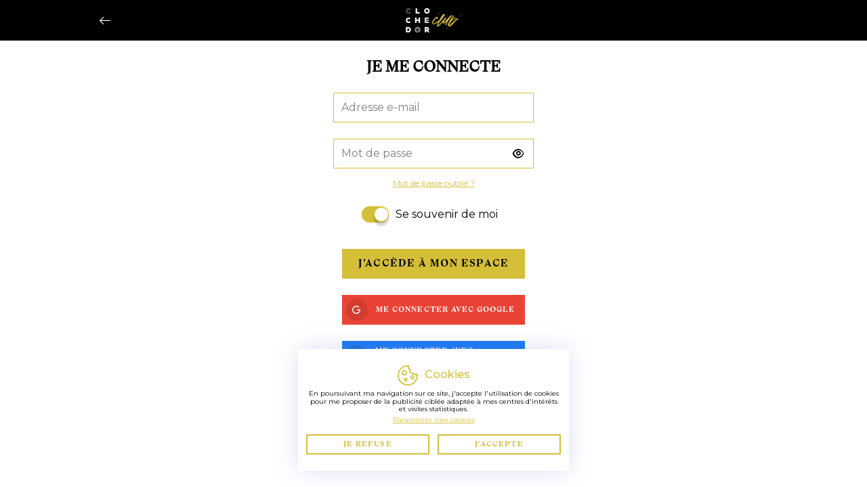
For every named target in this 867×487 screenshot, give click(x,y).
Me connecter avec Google (430, 310)
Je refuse (367, 444)
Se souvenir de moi (447, 214)
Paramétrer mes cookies (434, 419)
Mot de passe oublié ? (434, 183)
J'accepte (499, 444)
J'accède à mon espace (433, 263)
